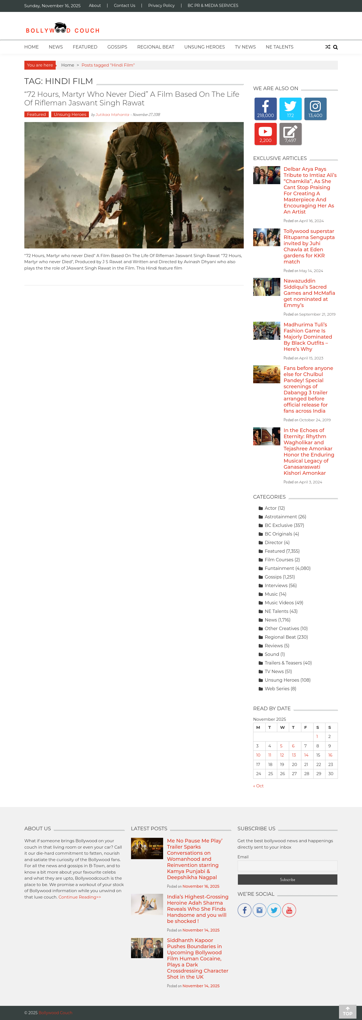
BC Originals (278, 534)
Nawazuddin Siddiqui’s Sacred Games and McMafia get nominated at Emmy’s (309, 293)
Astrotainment (281, 516)
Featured (85, 47)
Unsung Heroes (204, 47)
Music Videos (279, 602)
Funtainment (279, 568)
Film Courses (279, 559)
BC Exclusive (278, 525)
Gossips (117, 47)
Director (274, 542)
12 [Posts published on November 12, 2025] (282, 755)
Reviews (274, 645)
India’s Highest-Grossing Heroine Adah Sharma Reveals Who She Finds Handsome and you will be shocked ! (198, 909)
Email (243, 856)
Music (271, 594)
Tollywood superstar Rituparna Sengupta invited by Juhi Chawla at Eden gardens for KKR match (309, 246)
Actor (271, 508)
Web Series (277, 688)
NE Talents (280, 47)
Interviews (276, 585)
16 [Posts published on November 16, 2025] (330, 755)
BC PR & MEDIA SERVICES (213, 5)
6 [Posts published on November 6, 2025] (293, 745)
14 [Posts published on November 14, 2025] (306, 755)
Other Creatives (282, 628)
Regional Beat (155, 47)
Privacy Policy (161, 5)
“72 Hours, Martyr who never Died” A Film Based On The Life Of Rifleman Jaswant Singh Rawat (132, 98)
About (95, 5)
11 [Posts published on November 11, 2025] (269, 755)
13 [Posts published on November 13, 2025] (294, 755)
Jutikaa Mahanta (112, 114)
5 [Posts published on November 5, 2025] (281, 745)
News (56, 47)
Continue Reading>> (79, 897)
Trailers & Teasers (283, 663)
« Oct (258, 785)
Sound (272, 654)
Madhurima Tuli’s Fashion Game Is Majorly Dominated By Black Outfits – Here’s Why (308, 337)
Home (31, 47)
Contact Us (124, 5)
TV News (245, 47)
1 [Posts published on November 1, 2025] (317, 736)
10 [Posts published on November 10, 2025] (258, 755)
